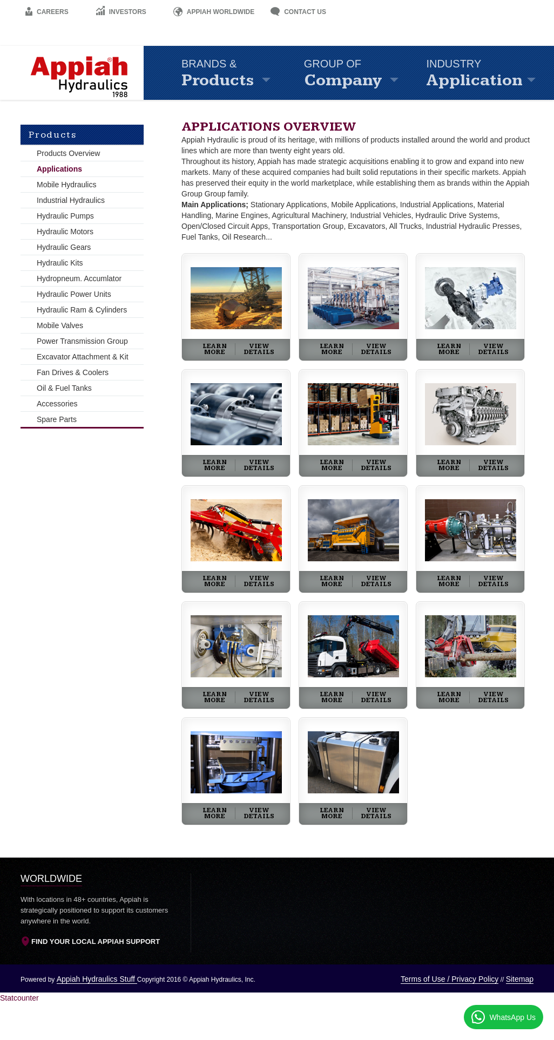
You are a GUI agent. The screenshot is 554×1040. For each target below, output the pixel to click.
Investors (121, 12)
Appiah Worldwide (213, 12)
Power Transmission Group (82, 341)
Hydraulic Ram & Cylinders (82, 309)
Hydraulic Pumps (65, 216)
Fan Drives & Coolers (73, 372)
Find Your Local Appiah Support (90, 942)
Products (237, 74)
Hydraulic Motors (65, 231)
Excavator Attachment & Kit (83, 356)
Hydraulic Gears (64, 247)
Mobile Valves (60, 325)
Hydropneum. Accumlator (79, 278)
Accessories (57, 403)
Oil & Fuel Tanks (64, 388)
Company (360, 74)
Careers (46, 12)
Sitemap (519, 979)
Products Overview (68, 153)
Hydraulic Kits (60, 263)
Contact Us (298, 12)
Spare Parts (57, 419)
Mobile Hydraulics (66, 184)
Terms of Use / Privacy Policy (449, 979)
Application (484, 74)
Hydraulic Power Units (74, 294)
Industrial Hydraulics (71, 200)
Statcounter (19, 998)
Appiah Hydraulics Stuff (97, 979)
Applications (59, 169)
